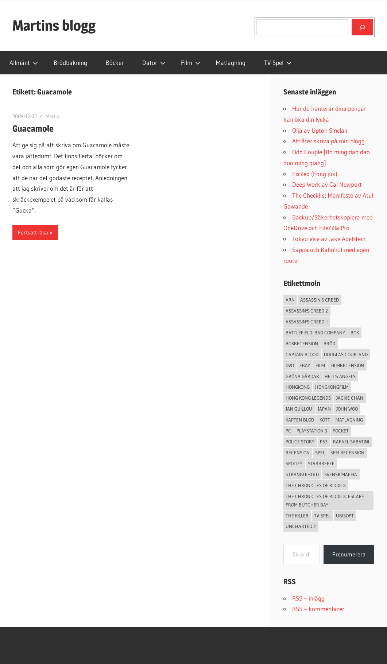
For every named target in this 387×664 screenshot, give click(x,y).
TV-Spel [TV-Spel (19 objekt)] (322, 516)
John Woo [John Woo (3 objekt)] (347, 409)
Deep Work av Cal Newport (327, 184)
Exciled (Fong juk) (314, 174)
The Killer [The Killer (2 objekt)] (297, 516)
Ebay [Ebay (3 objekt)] (304, 365)
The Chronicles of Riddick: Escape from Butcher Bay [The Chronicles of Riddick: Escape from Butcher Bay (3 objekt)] (325, 500)
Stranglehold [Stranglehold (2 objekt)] (302, 474)
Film (190, 62)
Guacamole (33, 128)
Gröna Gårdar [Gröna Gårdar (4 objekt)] (302, 376)
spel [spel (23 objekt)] (320, 452)
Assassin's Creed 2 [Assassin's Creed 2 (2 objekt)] (307, 311)
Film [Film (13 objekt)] (320, 365)
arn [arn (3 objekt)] (290, 300)
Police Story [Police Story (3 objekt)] (300, 441)
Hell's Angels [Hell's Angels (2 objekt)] (340, 376)
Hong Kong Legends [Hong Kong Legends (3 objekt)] (308, 398)
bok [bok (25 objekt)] (355, 332)
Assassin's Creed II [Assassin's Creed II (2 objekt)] (307, 322)
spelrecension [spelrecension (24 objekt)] (347, 452)
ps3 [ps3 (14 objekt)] (324, 441)
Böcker (115, 62)
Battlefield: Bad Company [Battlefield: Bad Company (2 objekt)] (315, 332)
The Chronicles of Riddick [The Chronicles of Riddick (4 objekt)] (316, 485)
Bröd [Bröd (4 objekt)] (329, 343)
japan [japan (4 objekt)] (324, 409)
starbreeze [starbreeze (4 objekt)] (321, 463)
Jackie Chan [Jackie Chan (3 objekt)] (349, 398)
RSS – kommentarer (318, 609)
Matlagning (230, 62)
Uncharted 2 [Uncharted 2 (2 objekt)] (301, 526)
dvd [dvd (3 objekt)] (290, 365)
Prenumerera (348, 554)
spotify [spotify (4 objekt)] (294, 463)
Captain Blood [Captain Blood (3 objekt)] (302, 354)
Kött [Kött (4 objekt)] (325, 420)
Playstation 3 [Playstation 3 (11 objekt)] (312, 431)
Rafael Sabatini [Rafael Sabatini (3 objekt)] (351, 441)
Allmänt (23, 62)
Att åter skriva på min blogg (328, 141)
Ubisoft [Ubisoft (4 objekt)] (345, 516)
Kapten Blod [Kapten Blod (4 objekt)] (300, 420)
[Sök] (362, 27)
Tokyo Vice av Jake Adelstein (328, 238)
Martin (52, 116)
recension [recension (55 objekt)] (298, 452)
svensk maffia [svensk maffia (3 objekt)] (340, 474)
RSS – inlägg (308, 598)
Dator (153, 62)
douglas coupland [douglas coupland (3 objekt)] (346, 354)
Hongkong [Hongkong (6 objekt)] (298, 387)
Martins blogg (54, 25)
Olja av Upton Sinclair (320, 130)
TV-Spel (277, 62)
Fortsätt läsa (33, 232)
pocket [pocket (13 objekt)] (341, 431)
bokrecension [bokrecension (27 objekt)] (302, 343)
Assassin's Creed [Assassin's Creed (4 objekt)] (319, 300)
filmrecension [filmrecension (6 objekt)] (347, 365)
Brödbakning (70, 62)
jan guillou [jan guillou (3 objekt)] (299, 409)
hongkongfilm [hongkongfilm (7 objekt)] (332, 387)
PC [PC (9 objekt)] (288, 431)
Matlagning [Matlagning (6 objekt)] (349, 420)
